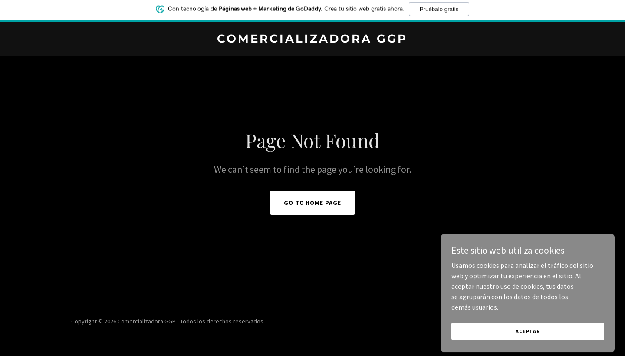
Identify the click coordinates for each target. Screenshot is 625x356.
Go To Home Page (313, 203)
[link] (312, 40)
